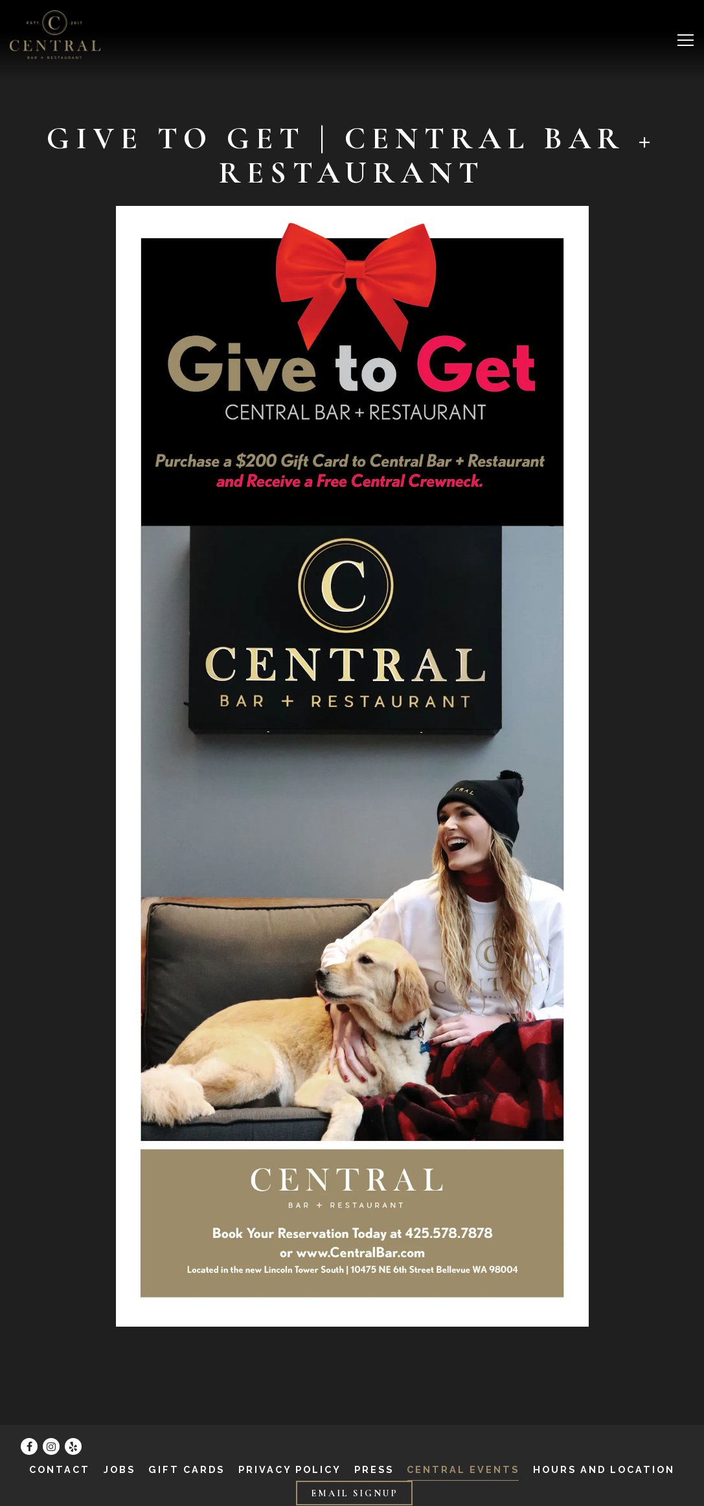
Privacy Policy (289, 1469)
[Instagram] (51, 1446)
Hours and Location (604, 1469)
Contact (59, 1469)
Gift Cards (186, 1469)
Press (374, 1469)
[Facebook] (29, 1446)
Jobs (119, 1469)
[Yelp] (73, 1446)
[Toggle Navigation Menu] (685, 40)
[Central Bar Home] (55, 34)
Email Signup (354, 1493)
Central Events (463, 1469)
